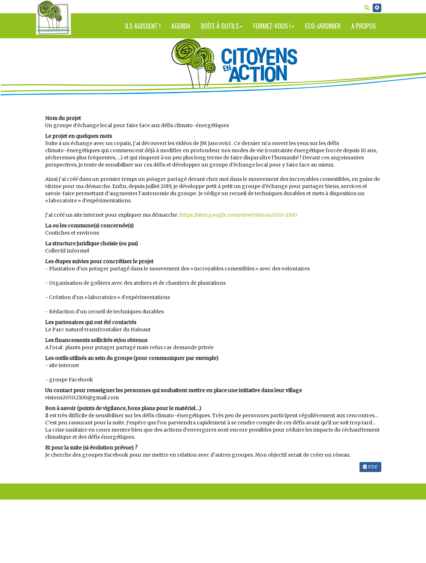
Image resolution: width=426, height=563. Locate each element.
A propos (363, 25)
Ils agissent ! (143, 25)
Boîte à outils (222, 25)
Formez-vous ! (273, 25)
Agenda (180, 25)
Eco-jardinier (323, 25)
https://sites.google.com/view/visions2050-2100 (238, 215)
